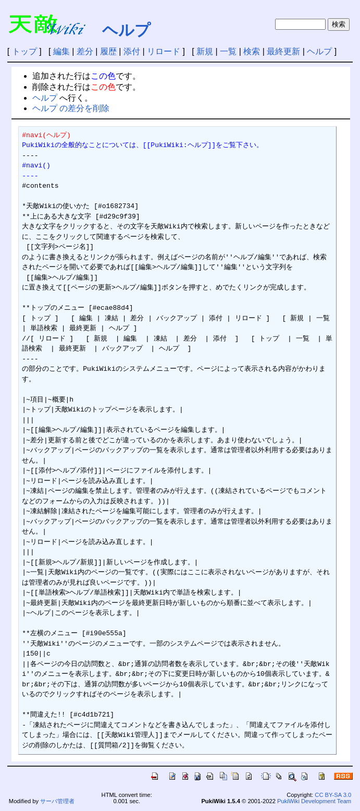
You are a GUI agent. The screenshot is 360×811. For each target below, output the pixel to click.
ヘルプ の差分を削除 (70, 108)
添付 (131, 51)
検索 (251, 51)
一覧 (228, 51)
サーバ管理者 (57, 801)
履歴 (108, 51)
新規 (204, 51)
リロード (163, 51)
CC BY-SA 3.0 (333, 795)
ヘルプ (126, 30)
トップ (24, 51)
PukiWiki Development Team (314, 801)
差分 (85, 51)
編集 (61, 51)
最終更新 (283, 51)
